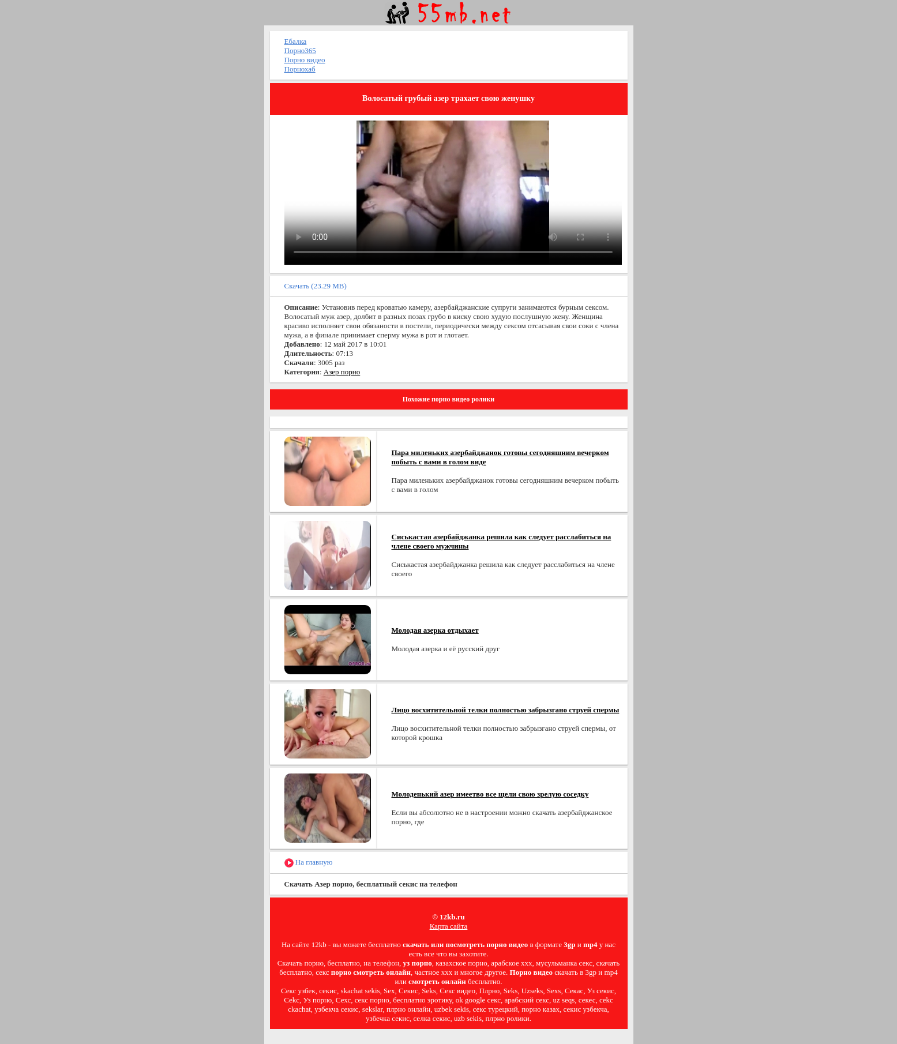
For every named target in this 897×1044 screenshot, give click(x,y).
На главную (308, 863)
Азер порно (342, 371)
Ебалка (295, 41)
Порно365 (300, 50)
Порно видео (304, 59)
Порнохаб (300, 69)
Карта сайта (449, 926)
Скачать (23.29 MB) (315, 285)
